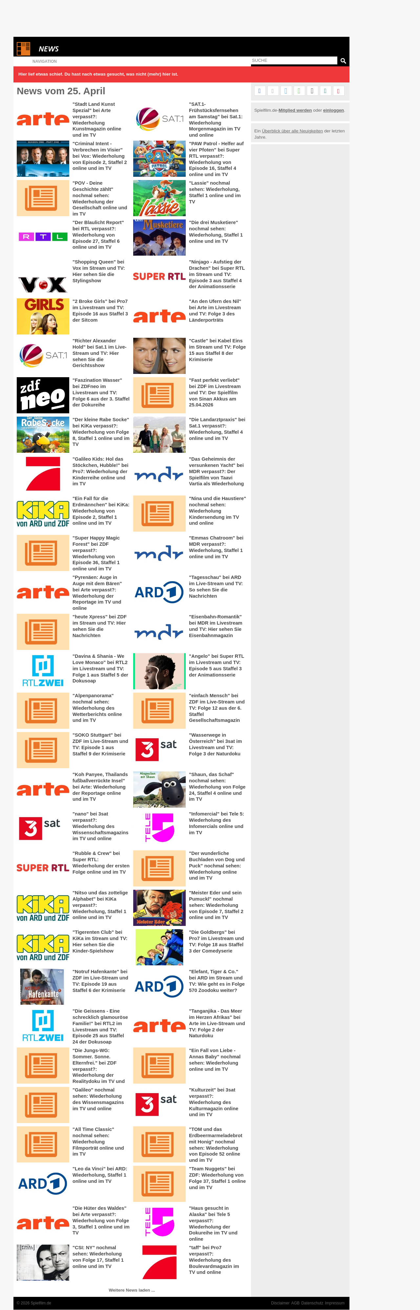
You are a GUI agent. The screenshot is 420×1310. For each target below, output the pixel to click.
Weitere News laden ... (132, 1290)
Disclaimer (280, 1303)
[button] (260, 91)
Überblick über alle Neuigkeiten (292, 130)
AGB (295, 1303)
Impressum (335, 1303)
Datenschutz (312, 1303)
